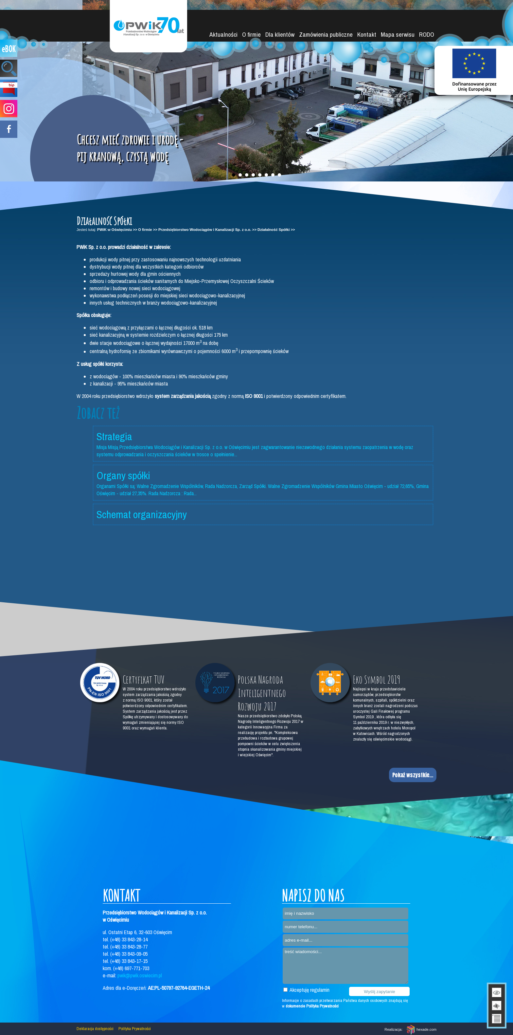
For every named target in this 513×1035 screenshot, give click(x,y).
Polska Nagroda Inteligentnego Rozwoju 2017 (262, 693)
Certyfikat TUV (144, 679)
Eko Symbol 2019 (376, 679)
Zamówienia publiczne (326, 34)
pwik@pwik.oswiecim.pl (139, 975)
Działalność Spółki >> (276, 230)
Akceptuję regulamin (306, 989)
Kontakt (366, 34)
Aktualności (223, 34)
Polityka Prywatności (134, 1028)
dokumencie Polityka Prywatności (312, 1006)
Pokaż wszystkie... (412, 775)
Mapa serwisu (398, 34)
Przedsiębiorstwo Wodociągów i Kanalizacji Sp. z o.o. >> (207, 230)
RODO (426, 34)
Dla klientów (279, 34)
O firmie (251, 34)
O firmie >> (147, 230)
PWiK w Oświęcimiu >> (117, 230)
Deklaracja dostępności (95, 1028)
